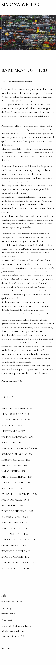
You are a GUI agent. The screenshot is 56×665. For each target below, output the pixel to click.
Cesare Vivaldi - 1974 (13, 545)
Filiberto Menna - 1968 (15, 568)
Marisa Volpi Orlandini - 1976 (19, 539)
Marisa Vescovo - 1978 (14, 528)
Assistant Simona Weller (13, 636)
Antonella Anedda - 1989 (17, 476)
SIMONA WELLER (20, 5)
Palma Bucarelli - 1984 (15, 499)
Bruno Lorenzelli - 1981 (15, 522)
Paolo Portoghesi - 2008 (16, 408)
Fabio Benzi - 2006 (11, 425)
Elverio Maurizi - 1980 (14, 516)
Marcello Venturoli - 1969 (17, 562)
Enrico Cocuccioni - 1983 (17, 511)
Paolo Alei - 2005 (11, 442)
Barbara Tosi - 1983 (13, 505)
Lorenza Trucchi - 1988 (15, 482)
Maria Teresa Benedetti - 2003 (19, 448)
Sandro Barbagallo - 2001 (17, 454)
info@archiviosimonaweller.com (17, 625)
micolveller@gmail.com (12, 631)
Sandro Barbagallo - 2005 (17, 436)
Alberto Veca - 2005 (13, 431)
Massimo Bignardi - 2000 (15, 459)
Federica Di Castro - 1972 (16, 551)
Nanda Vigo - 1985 (12, 488)
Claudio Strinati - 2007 (15, 414)
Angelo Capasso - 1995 (14, 465)
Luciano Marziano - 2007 (16, 419)
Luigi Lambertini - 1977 (14, 534)
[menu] (52, 5)
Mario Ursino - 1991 (13, 471)
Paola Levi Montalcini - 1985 (19, 494)
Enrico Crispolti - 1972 (15, 556)
